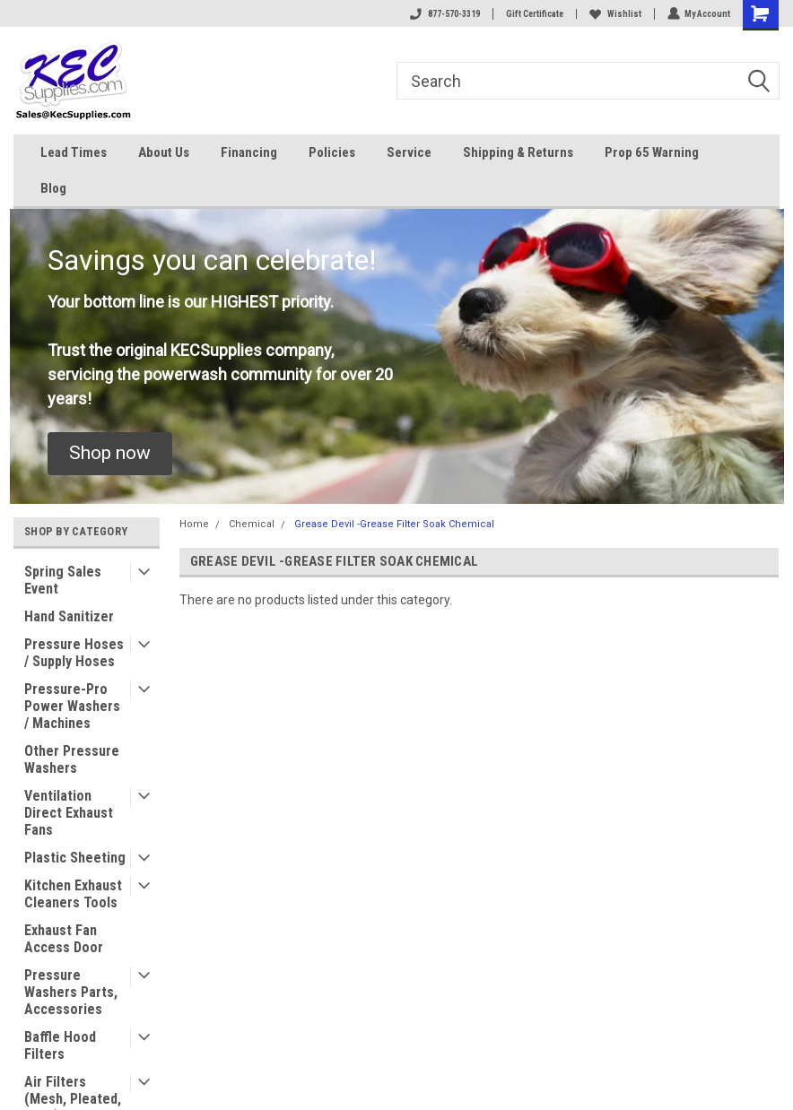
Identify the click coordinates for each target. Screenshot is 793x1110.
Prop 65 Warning (652, 152)
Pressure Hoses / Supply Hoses (74, 653)
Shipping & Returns (518, 152)
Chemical (251, 524)
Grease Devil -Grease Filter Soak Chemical (394, 524)
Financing (249, 152)
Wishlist (614, 14)
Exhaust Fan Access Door (63, 939)
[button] (110, 453)
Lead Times (73, 152)
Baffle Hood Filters (60, 1045)
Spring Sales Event (62, 580)
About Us (163, 152)
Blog (53, 188)
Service (409, 152)
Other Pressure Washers (71, 759)
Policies (332, 152)
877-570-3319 (444, 14)
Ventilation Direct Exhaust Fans (68, 812)
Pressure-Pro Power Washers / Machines (72, 706)
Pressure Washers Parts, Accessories (71, 992)
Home (194, 524)
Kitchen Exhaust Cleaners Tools (73, 894)
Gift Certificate (533, 14)
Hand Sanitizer (69, 616)
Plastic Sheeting (75, 857)
